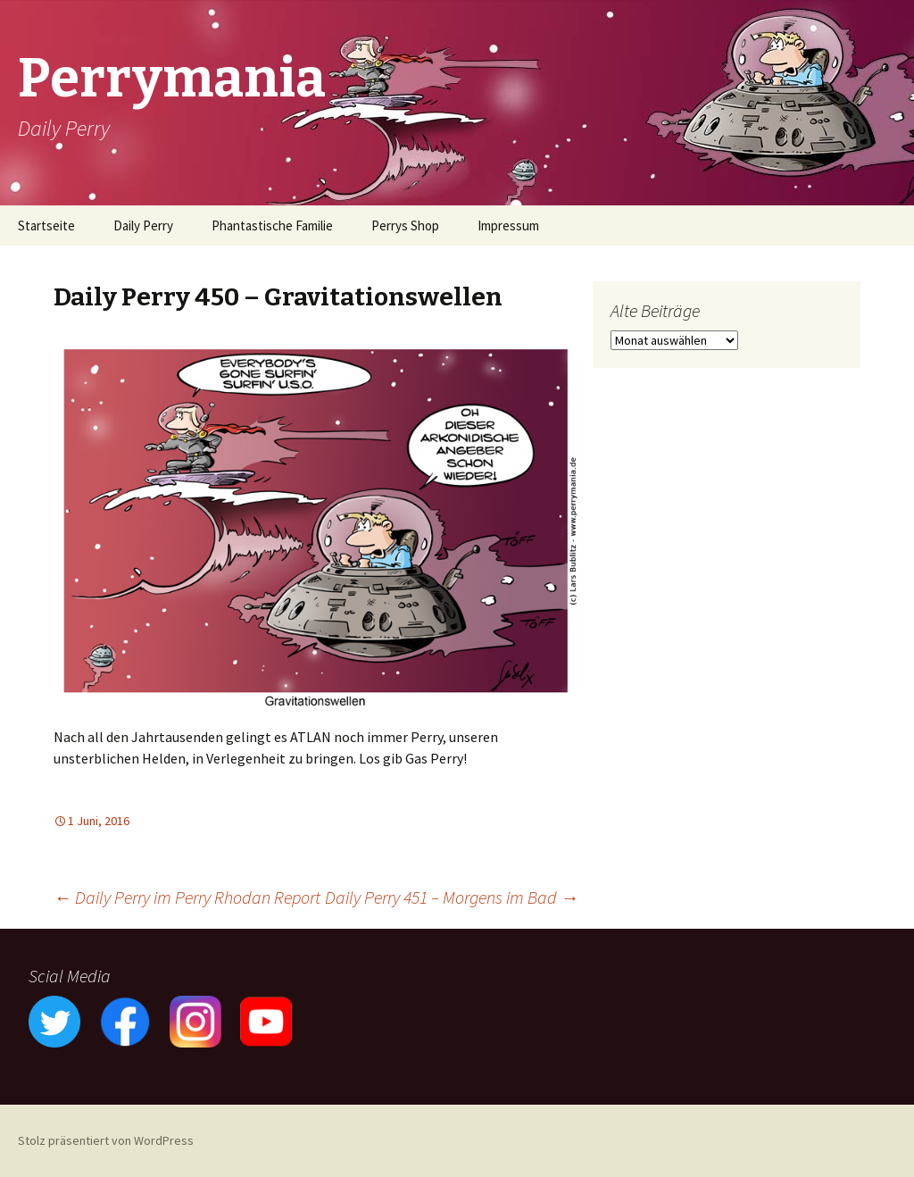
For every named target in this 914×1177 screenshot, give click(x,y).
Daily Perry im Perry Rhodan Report (187, 897)
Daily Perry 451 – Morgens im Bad (451, 897)
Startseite (46, 225)
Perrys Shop (405, 225)
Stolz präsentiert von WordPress (106, 1140)
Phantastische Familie (272, 225)
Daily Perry (143, 225)
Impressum (508, 225)
